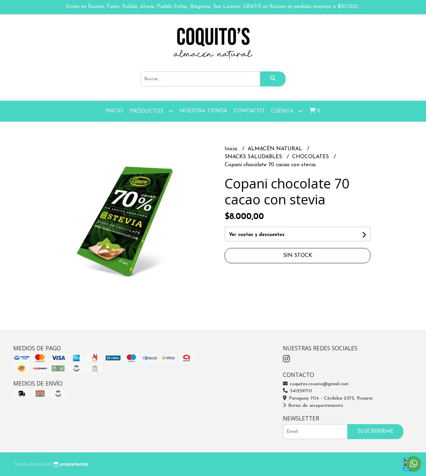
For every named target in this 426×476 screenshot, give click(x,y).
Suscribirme (375, 431)
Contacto (249, 111)
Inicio (114, 111)
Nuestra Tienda (203, 111)
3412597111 (297, 391)
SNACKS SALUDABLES (254, 157)
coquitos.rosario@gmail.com (315, 384)
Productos (151, 111)
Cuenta (287, 111)
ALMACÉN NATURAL (276, 149)
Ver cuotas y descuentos (257, 234)
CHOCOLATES (311, 157)
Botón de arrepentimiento (313, 405)
